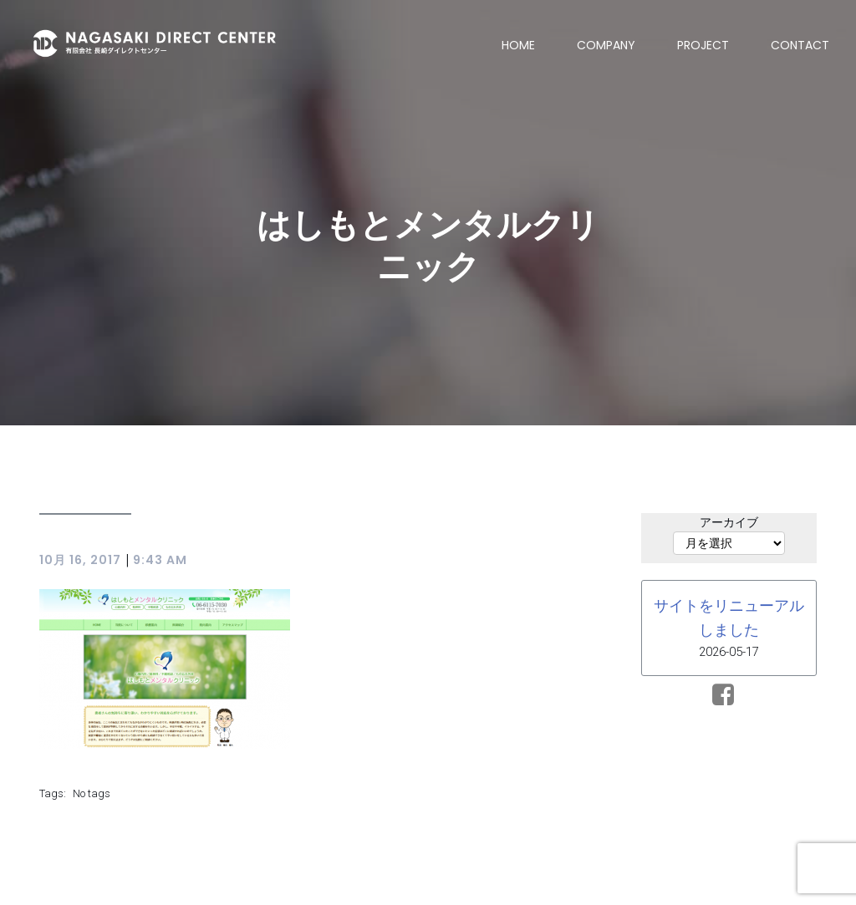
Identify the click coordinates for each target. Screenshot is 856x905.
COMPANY (606, 45)
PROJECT (703, 45)
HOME (518, 45)
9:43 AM (160, 560)
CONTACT (800, 45)
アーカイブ (729, 523)
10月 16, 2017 (80, 560)
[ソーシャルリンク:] (729, 696)
